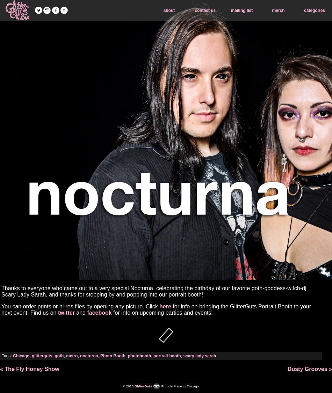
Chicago (21, 355)
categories (314, 10)
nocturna (89, 355)
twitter (66, 313)
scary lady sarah (199, 355)
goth (59, 355)
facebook (99, 313)
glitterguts (42, 355)
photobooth (139, 355)
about (169, 10)
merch (278, 10)
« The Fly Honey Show (29, 369)
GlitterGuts (17, 10)
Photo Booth (112, 355)
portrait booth (167, 355)
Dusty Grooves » (310, 369)
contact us (205, 10)
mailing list (242, 10)
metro (72, 355)
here (165, 306)
